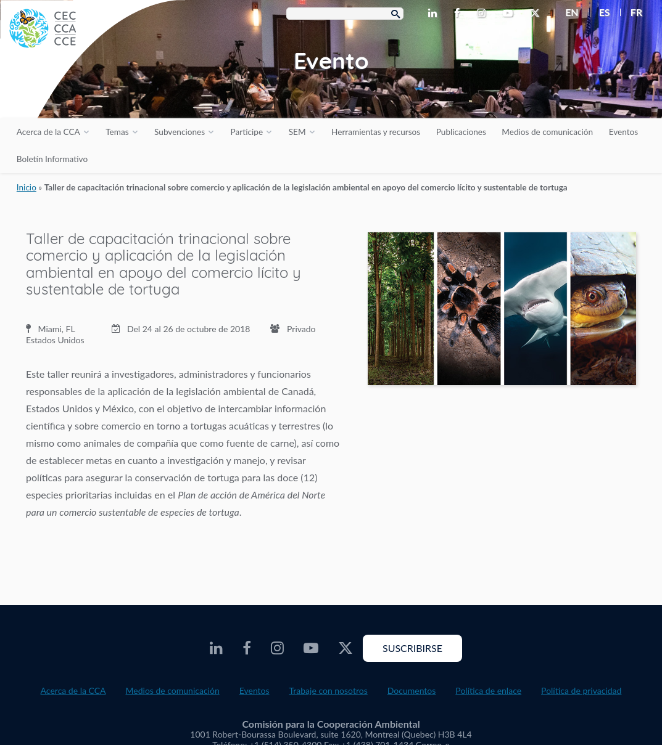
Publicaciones (461, 132)
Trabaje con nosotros (328, 690)
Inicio (26, 187)
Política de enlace (488, 690)
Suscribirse (412, 648)
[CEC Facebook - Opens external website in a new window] (459, 13)
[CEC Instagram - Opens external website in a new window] (483, 13)
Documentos (411, 690)
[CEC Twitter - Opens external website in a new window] (537, 13)
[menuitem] (567, 12)
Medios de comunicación (547, 132)
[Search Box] (344, 13)
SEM (297, 132)
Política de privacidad (581, 690)
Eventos (623, 132)
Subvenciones (179, 132)
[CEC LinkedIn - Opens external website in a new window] (435, 13)
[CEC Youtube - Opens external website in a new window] (510, 13)
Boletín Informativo (52, 159)
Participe (247, 132)
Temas (117, 132)
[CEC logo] (92, 92)
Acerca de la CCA (48, 132)
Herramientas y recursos (375, 132)
